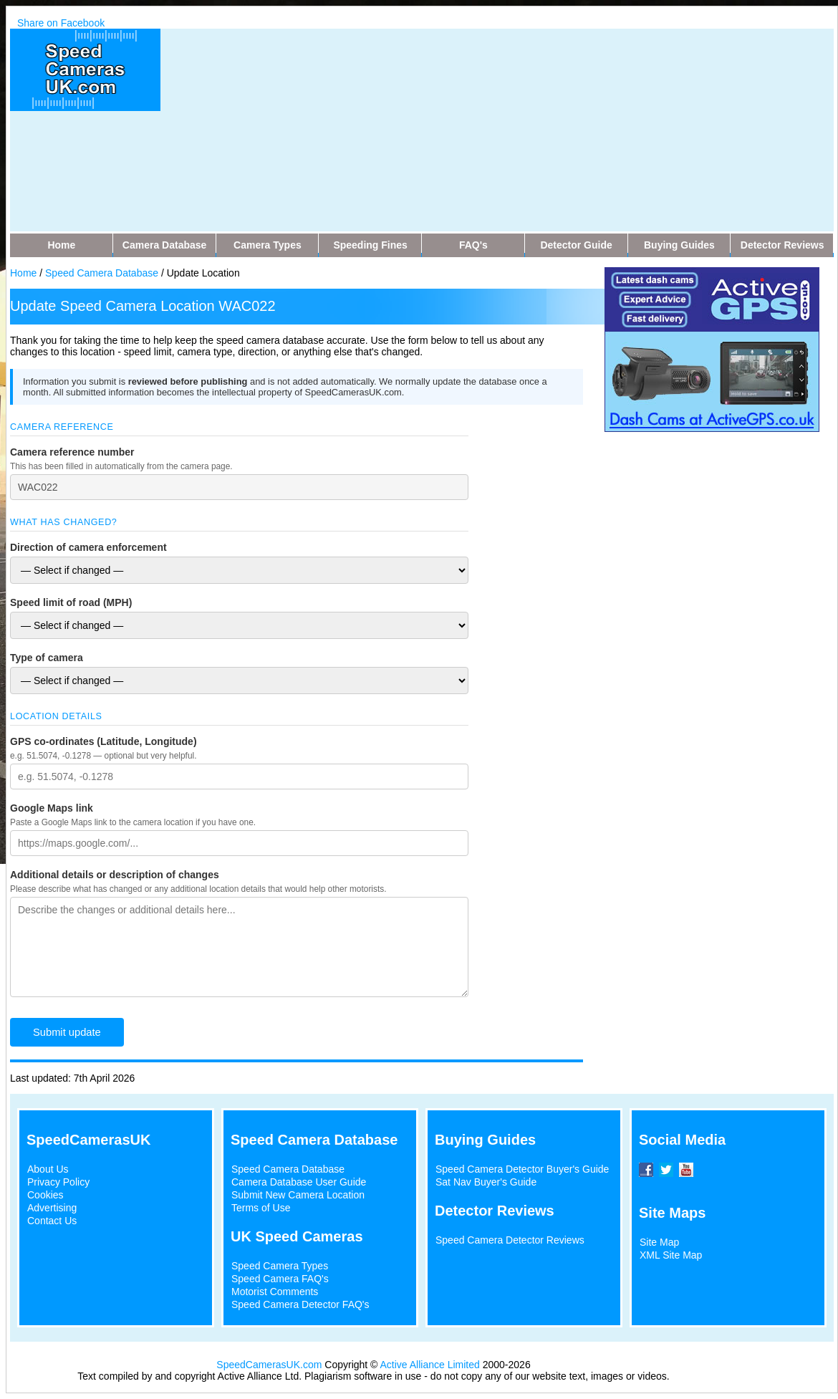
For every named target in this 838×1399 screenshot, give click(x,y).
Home (23, 273)
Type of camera (46, 657)
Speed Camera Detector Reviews (509, 1240)
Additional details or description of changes (114, 874)
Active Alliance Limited (430, 1364)
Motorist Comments (274, 1291)
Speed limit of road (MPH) (71, 602)
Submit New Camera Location (298, 1195)
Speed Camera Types (279, 1265)
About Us (48, 1169)
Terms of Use (260, 1207)
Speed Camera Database (101, 273)
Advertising (52, 1207)
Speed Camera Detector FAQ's (300, 1304)
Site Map (659, 1242)
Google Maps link (51, 808)
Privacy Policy (58, 1182)
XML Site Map (671, 1255)
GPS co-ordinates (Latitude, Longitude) (103, 741)
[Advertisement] (443, 129)
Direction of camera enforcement (88, 547)
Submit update (67, 1032)
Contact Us (52, 1220)
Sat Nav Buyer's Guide (485, 1182)
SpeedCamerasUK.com (269, 1364)
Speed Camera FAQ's (280, 1278)
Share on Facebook (61, 23)
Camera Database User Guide (298, 1182)
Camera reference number (72, 452)
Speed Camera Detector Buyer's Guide (522, 1169)
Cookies (45, 1195)
